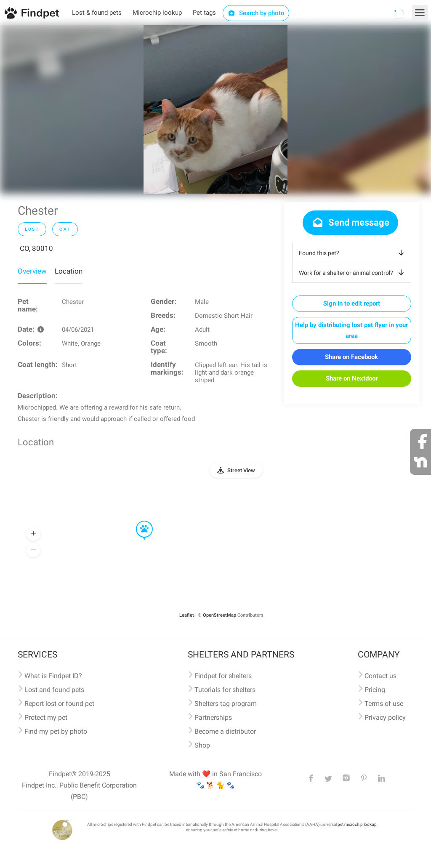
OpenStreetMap (219, 615)
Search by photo (256, 13)
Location (68, 271)
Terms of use (383, 704)
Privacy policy (385, 717)
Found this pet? (353, 253)
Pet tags (204, 12)
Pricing (374, 690)
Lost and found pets (54, 690)
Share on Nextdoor (352, 378)
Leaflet (186, 615)
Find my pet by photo (55, 731)
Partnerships (213, 717)
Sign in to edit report (351, 303)
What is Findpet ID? (53, 676)
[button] (138, 521)
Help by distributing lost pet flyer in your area (351, 330)
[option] (215, 109)
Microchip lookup (157, 12)
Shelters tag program (225, 704)
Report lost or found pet (59, 704)
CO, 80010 (36, 248)
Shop (202, 745)
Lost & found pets (97, 12)
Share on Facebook (351, 357)
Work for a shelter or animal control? (353, 272)
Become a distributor (225, 731)
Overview (32, 271)
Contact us (380, 676)
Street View (241, 470)
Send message (350, 222)
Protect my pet (45, 717)
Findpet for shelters (223, 676)
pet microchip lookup (357, 824)
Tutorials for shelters (224, 690)
